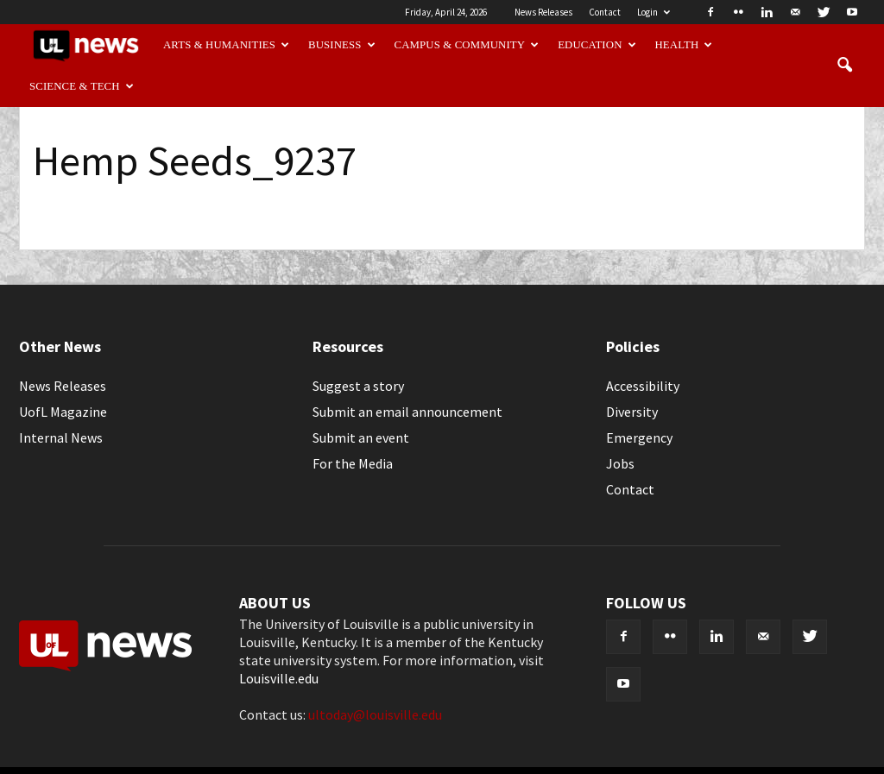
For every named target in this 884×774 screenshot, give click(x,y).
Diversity (632, 411)
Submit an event (361, 437)
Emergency (639, 437)
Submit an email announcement (407, 411)
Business (342, 45)
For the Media (353, 463)
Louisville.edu (279, 678)
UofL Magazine (63, 411)
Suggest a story (358, 385)
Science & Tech (81, 86)
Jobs (620, 463)
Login (653, 12)
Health (684, 45)
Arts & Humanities (226, 45)
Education (597, 45)
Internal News (61, 437)
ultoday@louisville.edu (375, 714)
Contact (605, 12)
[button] (844, 65)
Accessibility (642, 385)
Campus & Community (467, 45)
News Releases (543, 12)
